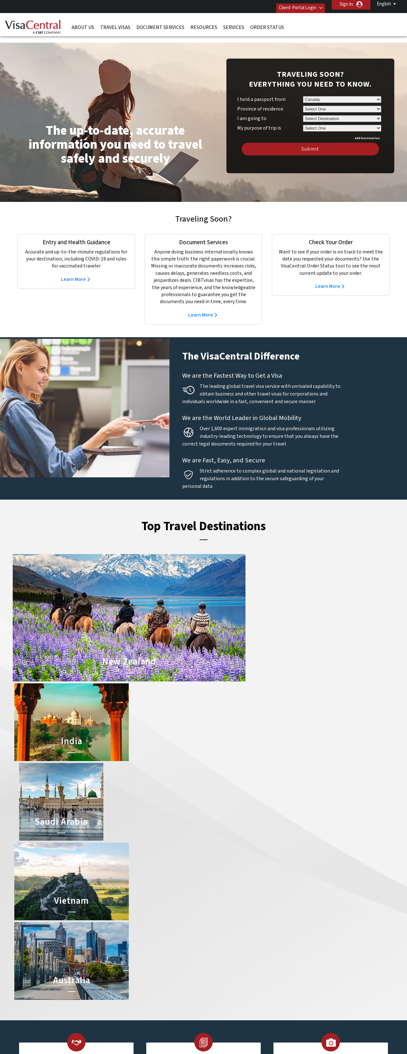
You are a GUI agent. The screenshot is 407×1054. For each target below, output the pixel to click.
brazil (163, 921)
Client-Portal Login (292, 4)
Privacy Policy (183, 1000)
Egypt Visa (215, 957)
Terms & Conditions (227, 1000)
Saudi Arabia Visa (221, 950)
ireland (126, 950)
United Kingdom (135, 979)
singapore (167, 964)
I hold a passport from (261, 89)
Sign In (346, 4)
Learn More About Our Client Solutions (99, 1000)
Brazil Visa (215, 928)
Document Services (160, 23)
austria (164, 914)
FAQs (154, 1000)
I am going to (251, 108)
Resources (203, 23)
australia (128, 914)
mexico (164, 950)
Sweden (127, 964)
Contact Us (302, 921)
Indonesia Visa (219, 943)
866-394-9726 (303, 914)
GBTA (297, 1032)
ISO (110, 1032)
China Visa (215, 914)
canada (126, 928)
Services (233, 23)
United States (171, 979)
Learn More (73, 269)
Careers (293, 1000)
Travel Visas (115, 23)
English (384, 4)
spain (124, 971)
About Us (83, 23)
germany (166, 943)
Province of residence (260, 99)
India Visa (214, 921)
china (163, 928)
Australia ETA (218, 936)
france (126, 943)
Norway (165, 957)
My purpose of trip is (259, 117)
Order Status (267, 23)
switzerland (169, 971)
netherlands (131, 957)
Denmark (128, 936)
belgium (127, 921)
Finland (164, 936)
